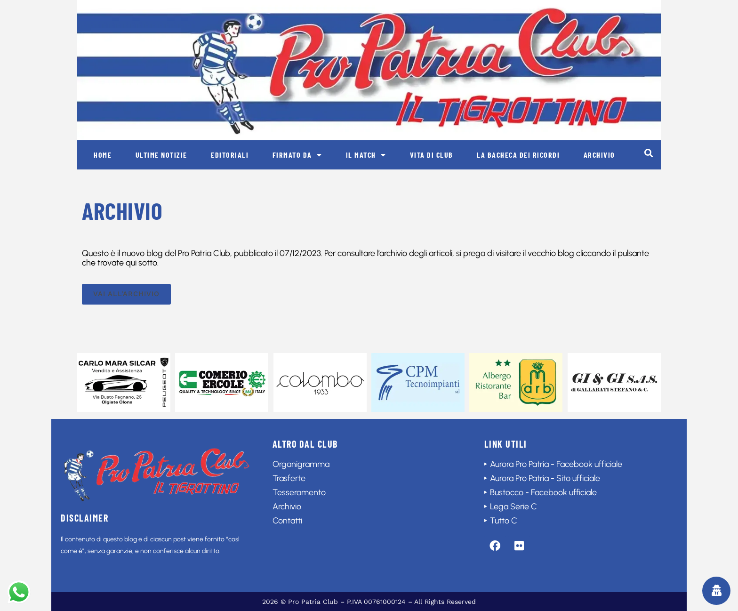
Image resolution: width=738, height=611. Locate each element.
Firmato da (297, 154)
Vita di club (431, 154)
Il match (366, 154)
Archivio (599, 154)
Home (103, 154)
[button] (648, 153)
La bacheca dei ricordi (518, 154)
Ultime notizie (161, 154)
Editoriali (230, 154)
